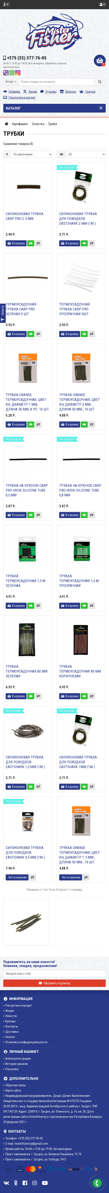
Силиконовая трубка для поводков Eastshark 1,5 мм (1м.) (25, 762)
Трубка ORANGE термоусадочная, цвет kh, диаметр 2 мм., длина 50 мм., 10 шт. (79, 402)
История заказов (15, 1064)
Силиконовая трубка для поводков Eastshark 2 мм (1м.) (78, 219)
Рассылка (10, 1069)
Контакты (10, 1026)
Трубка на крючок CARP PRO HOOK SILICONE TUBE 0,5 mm (27, 490)
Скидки (87, 92)
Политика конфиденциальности (25, 1042)
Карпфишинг (20, 124)
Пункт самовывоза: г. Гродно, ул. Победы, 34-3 (34, 1159)
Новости (10, 1016)
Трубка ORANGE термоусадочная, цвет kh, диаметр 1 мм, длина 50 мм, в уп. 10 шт (27, 402)
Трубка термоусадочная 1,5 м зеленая (25, 581)
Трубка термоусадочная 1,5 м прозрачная (79, 581)
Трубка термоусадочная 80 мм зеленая (26, 671)
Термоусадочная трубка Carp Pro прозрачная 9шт (74, 309)
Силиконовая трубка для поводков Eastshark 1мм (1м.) (78, 762)
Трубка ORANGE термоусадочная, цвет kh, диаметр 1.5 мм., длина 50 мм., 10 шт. (79, 854)
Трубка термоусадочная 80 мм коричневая (80, 671)
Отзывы (48, 92)
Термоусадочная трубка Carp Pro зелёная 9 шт (21, 309)
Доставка (10, 1031)
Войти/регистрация (17, 1058)
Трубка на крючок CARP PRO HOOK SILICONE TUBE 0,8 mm (80, 490)
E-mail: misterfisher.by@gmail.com (25, 1143)
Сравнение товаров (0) (18, 144)
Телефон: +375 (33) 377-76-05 (23, 1138)
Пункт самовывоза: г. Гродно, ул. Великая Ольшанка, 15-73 (42, 1154)
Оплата (9, 1037)
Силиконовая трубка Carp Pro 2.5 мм (24, 216)
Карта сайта (12, 1090)
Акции (30, 92)
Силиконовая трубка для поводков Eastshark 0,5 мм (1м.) (25, 852)
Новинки (11, 92)
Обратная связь (14, 1085)
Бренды (68, 92)
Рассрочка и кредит (19, 97)
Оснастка (38, 124)
